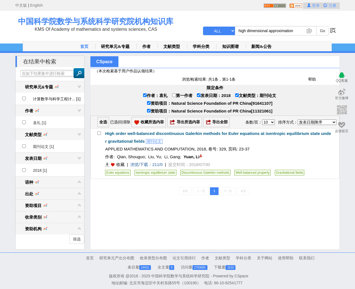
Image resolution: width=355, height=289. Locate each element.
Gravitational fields (289, 173)
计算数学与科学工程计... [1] (56, 99)
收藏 (120, 164)
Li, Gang (172, 156)
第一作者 (182, 95)
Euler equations (117, 173)
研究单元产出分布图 (116, 258)
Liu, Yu (154, 156)
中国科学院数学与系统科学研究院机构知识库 (95, 21)
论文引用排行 (184, 258)
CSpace (104, 61)
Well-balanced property (252, 173)
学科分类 (201, 46)
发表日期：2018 (213, 95)
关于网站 (264, 258)
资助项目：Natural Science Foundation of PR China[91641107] (209, 103)
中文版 (21, 5)
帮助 (312, 79)
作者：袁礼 (155, 95)
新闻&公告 (261, 46)
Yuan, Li (192, 156)
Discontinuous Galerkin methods (205, 173)
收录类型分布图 (153, 258)
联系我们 (307, 258)
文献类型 (171, 46)
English (36, 5)
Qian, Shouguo (131, 156)
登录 (314, 5)
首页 (84, 46)
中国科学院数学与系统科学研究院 (180, 276)
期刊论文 (154, 141)
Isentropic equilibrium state (155, 173)
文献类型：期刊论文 (255, 95)
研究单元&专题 (115, 46)
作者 (146, 46)
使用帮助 (285, 258)
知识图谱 (230, 46)
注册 (330, 5)
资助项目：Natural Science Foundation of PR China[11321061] (209, 111)
